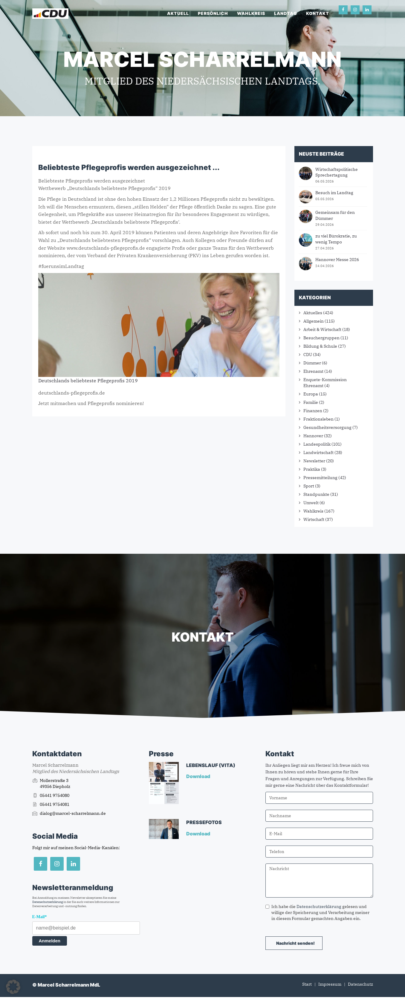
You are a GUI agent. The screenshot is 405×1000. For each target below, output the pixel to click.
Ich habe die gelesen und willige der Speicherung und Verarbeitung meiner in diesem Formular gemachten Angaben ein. (317, 912)
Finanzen (312, 410)
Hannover (313, 435)
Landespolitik (317, 444)
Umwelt (311, 502)
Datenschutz (360, 984)
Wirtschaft (313, 519)
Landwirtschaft (318, 452)
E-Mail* (39, 917)
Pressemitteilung (320, 477)
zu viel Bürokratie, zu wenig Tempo (336, 239)
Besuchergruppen (321, 338)
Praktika (311, 469)
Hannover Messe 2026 (337, 259)
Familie (310, 402)
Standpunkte (316, 494)
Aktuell (178, 13)
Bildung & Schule (320, 346)
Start (307, 984)
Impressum (329, 984)
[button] (13, 987)
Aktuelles (312, 312)
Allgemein (313, 321)
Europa (310, 394)
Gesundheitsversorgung (327, 427)
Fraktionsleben (318, 419)
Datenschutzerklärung (47, 902)
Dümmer (312, 363)
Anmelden (50, 940)
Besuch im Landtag (334, 192)
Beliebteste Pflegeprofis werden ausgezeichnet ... (129, 167)
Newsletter (314, 461)
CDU (307, 354)
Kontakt (317, 13)
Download (198, 776)
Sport (308, 486)
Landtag (285, 13)
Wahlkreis (251, 13)
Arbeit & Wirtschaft (322, 329)
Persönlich (213, 13)
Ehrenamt (313, 371)
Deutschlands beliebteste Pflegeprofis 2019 (88, 381)
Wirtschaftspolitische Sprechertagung (336, 172)
